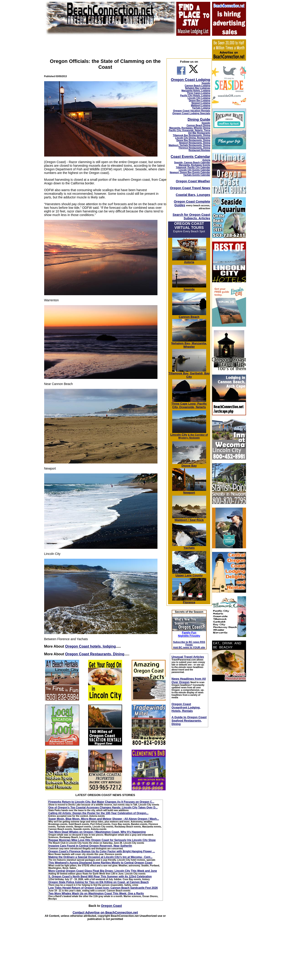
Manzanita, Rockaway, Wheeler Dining (189, 128)
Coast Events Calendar (190, 157)
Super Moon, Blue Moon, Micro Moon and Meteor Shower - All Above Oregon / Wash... (103, 818)
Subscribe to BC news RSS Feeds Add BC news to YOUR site (189, 645)
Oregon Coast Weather (193, 181)
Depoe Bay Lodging (199, 100)
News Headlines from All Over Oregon (189, 680)
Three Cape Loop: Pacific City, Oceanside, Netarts (189, 404)
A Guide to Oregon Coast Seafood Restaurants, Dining (189, 720)
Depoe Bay (189, 464)
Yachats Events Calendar (196, 175)
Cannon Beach (189, 316)
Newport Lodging (200, 103)
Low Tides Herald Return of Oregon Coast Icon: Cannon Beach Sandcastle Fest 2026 (103, 887)
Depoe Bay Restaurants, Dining (193, 140)
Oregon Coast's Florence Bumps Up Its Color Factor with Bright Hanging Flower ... (101, 851)
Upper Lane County (189, 574)
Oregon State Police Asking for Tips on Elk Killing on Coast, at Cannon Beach (98, 882)
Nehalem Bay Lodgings (197, 88)
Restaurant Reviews (199, 150)
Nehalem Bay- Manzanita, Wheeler (189, 343)
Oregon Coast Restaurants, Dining (94, 654)
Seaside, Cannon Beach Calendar (192, 162)
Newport (189, 491)
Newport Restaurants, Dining (194, 143)
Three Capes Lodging (198, 93)
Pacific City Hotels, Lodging (195, 95)
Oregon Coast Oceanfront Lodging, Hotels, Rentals (186, 707)
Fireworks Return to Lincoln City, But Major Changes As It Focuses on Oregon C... (101, 801)
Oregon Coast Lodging (190, 80)
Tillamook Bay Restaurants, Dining (191, 135)
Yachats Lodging (201, 108)
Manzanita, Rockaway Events (194, 165)
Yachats (189, 546)
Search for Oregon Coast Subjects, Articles (191, 216)
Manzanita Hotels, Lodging (195, 90)
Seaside (206, 83)
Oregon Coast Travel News (190, 188)
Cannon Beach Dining (198, 125)
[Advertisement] (228, 753)
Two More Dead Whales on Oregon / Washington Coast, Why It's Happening (97, 832)
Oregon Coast (111, 906)
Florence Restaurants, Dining (194, 148)
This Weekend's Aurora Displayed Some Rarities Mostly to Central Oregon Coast (100, 862)
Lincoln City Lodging (199, 98)
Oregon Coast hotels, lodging (90, 646)
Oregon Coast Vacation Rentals (191, 110)
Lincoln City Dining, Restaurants (192, 138)
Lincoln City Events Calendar (194, 170)
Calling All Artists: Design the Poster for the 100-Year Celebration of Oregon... (98, 813)
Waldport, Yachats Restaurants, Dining (189, 145)
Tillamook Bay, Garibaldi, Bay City (189, 373)
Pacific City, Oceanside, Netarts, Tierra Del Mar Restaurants (189, 131)
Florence (189, 601)
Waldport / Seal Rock (189, 519)
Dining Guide (199, 119)
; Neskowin (193, 436)
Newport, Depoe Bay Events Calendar (190, 172)
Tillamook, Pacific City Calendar (193, 167)
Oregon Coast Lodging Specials (191, 113)
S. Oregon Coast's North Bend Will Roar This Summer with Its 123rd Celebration (100, 876)
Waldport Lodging (200, 105)
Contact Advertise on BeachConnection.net (105, 912)
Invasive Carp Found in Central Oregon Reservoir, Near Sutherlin (90, 845)
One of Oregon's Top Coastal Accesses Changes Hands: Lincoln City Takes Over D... (103, 807)
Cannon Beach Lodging (197, 85)
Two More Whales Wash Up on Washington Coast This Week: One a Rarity (96, 893)
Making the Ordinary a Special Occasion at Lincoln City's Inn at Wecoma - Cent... (100, 857)
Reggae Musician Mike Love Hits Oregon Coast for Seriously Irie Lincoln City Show (102, 840)
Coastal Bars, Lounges (193, 195)
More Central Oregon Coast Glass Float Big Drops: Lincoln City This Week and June (102, 870)
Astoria (206, 160)
